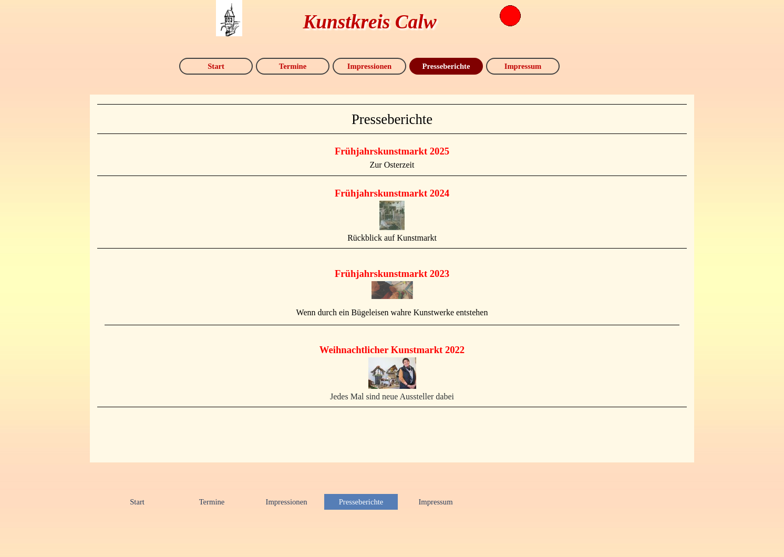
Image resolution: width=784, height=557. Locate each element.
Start (216, 66)
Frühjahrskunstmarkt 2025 (392, 151)
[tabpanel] (392, 119)
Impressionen (369, 66)
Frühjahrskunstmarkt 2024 (392, 193)
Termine (292, 66)
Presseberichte (446, 66)
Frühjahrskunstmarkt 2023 (392, 273)
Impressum (523, 66)
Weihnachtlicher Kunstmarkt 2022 (392, 349)
